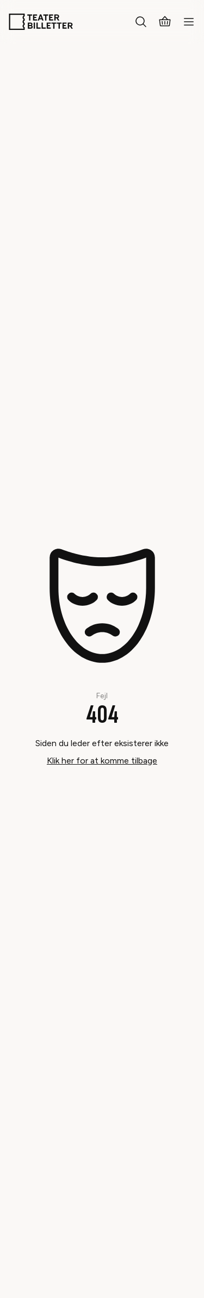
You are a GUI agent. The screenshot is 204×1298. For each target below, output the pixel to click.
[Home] (40, 21)
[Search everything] (141, 22)
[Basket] (165, 22)
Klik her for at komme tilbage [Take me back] (102, 760)
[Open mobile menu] (189, 22)
